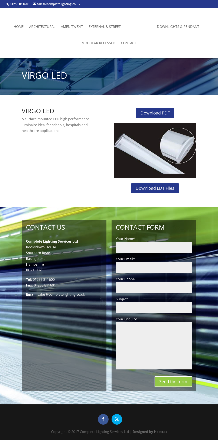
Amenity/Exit (72, 27)
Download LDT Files (155, 188)
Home (19, 27)
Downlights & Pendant (178, 27)
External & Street (105, 27)
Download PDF (155, 113)
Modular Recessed (98, 43)
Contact (128, 43)
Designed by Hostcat (149, 431)
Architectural (42, 27)
